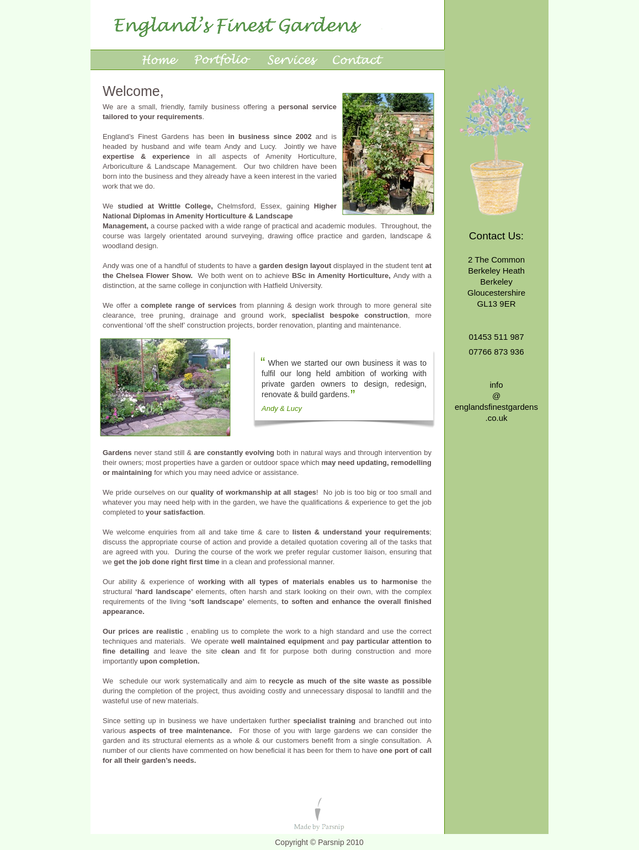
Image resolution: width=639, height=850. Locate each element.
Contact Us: (496, 236)
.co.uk (496, 418)
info (496, 384)
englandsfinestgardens (496, 406)
